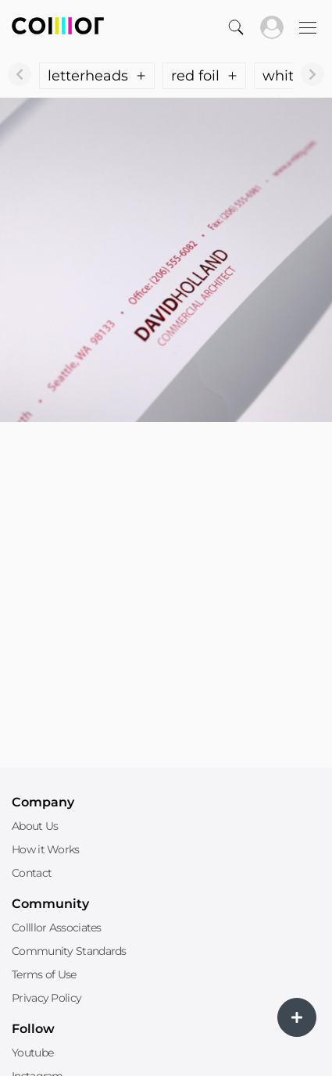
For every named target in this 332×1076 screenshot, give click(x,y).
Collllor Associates (57, 927)
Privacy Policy (46, 998)
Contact (32, 873)
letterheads (97, 76)
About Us (35, 826)
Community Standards (69, 951)
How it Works (46, 849)
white (291, 76)
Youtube (32, 1053)
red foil (204, 76)
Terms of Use (44, 974)
